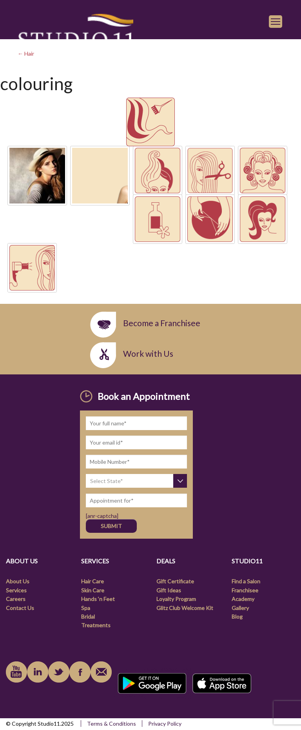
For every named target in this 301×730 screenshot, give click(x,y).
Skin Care (92, 590)
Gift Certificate (175, 581)
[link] (75, 35)
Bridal (88, 616)
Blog (237, 616)
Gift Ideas (168, 590)
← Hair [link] (26, 53)
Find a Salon (246, 581)
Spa (85, 608)
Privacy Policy (164, 723)
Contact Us (20, 608)
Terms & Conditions (111, 723)
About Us (17, 581)
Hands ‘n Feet (98, 599)
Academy (243, 599)
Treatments (96, 625)
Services (16, 590)
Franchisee (245, 590)
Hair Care (92, 581)
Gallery (240, 608)
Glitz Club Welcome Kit (184, 608)
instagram (58, 672)
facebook (80, 672)
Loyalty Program (176, 599)
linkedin (37, 672)
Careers (15, 599)
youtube (16, 672)
